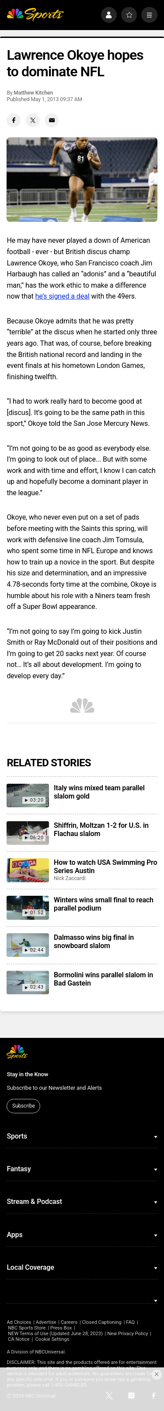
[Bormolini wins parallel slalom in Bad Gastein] (28, 982)
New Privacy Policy (127, 1333)
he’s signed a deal (62, 296)
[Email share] (52, 120)
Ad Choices (19, 1322)
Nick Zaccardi (70, 878)
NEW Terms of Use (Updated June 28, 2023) (55, 1333)
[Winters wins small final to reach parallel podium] (28, 907)
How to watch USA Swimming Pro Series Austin (105, 866)
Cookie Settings (52, 1339)
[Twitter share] (33, 120)
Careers (69, 1322)
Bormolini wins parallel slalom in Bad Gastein (103, 979)
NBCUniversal (50, 1352)
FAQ (130, 1322)
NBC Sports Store (26, 1328)
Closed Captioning (101, 1322)
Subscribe (23, 1106)
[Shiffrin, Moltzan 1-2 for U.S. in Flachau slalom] (28, 833)
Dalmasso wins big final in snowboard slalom (94, 941)
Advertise (46, 1322)
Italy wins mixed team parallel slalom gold (99, 792)
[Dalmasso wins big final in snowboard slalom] (28, 945)
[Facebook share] (14, 120)
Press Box (61, 1328)
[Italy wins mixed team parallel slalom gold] (28, 795)
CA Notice (19, 1339)
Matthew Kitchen (33, 93)
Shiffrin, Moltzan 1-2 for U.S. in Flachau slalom (101, 829)
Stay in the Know (27, 1074)
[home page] (35, 15)
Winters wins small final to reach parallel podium (104, 904)
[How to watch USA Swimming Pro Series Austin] (28, 870)
